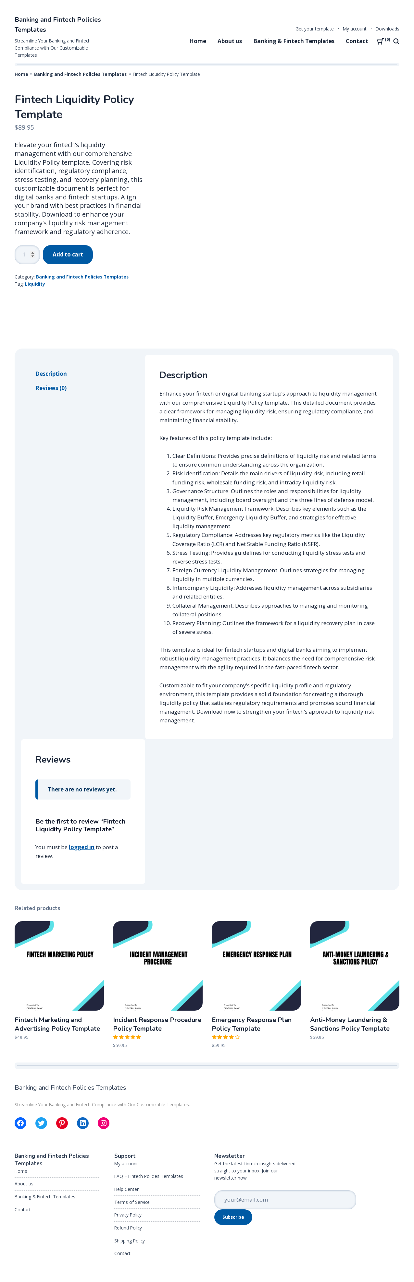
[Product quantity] (27, 254)
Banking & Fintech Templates (293, 41)
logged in (81, 809)
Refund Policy (128, 1190)
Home (197, 41)
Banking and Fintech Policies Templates (80, 74)
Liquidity (35, 284)
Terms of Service (132, 1165)
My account (355, 29)
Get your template (314, 29)
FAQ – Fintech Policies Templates (148, 1139)
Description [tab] (51, 336)
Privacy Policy (128, 1177)
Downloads (387, 29)
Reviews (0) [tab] (51, 350)
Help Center (126, 1152)
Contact (357, 41)
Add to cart (68, 254)
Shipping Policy (129, 1203)
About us (230, 41)
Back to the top (376, 1264)
